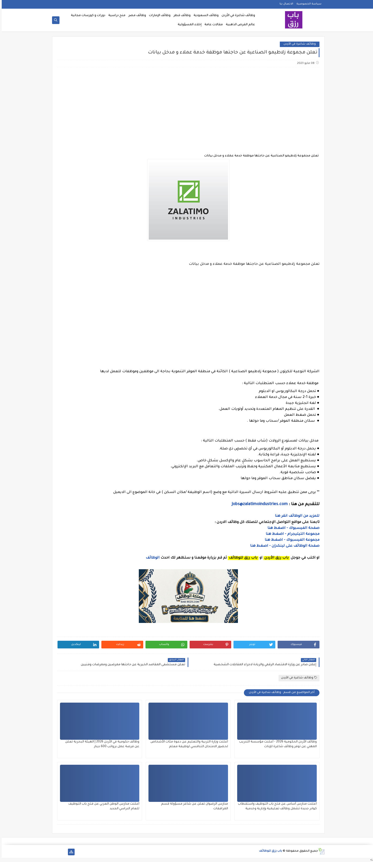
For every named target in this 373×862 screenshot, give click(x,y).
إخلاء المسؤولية (188, 24)
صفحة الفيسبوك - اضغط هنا (292, 528)
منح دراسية (115, 15)
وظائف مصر (135, 15)
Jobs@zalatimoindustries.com (258, 504)
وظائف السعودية (204, 15)
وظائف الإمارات (158, 15)
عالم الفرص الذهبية (238, 24)
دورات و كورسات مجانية (86, 15)
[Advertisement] (186, 110)
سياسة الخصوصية (307, 3)
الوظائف (150, 558)
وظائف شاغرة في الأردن (236, 15)
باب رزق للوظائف (268, 851)
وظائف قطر (180, 15)
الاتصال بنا (284, 3)
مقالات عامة (212, 24)
